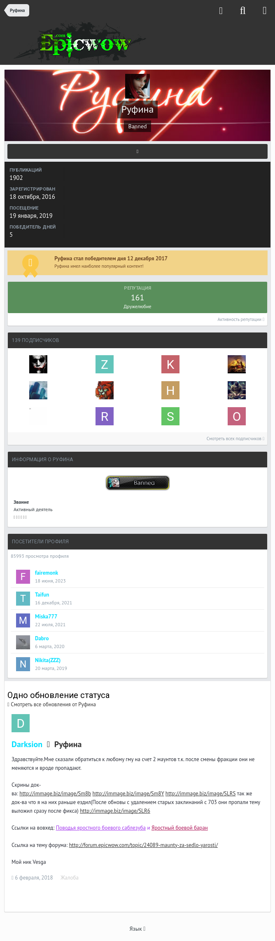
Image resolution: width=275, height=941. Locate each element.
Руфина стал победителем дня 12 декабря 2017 (111, 258)
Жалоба (70, 877)
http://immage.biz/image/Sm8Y (128, 793)
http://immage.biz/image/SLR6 (115, 810)
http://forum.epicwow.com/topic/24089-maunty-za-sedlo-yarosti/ (143, 845)
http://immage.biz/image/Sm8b (55, 793)
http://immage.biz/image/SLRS (200, 793)
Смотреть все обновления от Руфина (51, 704)
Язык (138, 928)
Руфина (68, 744)
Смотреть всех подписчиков (235, 438)
